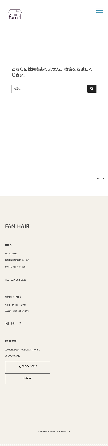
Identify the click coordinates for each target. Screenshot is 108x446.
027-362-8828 (27, 366)
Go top (100, 179)
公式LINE (27, 378)
